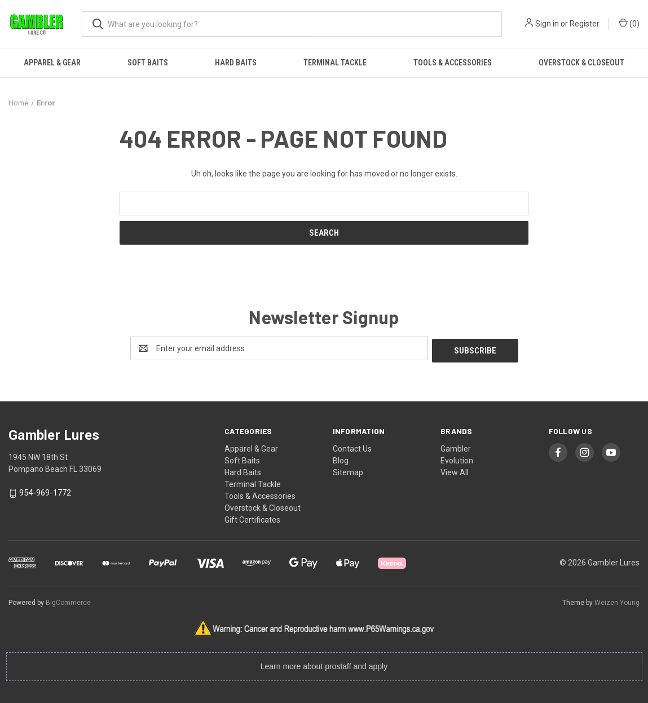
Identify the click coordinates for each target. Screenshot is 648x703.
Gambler (455, 446)
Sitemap (348, 470)
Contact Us (352, 446)
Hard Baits (236, 62)
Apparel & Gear (52, 62)
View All (454, 470)
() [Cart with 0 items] (629, 23)
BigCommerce (68, 600)
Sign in (547, 23)
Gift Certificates (252, 517)
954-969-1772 (45, 491)
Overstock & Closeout (262, 505)
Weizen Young (617, 600)
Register (584, 23)
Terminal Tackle (335, 62)
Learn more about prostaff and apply (324, 664)
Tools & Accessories (452, 62)
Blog (341, 458)
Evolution (456, 458)
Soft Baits (147, 62)
